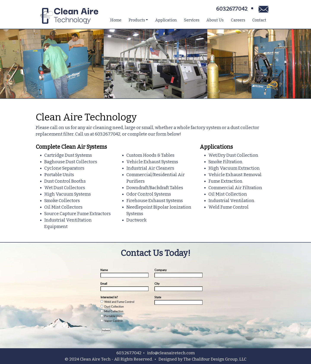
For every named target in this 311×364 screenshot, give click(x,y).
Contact (259, 20)
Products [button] (137, 20)
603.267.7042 (232, 9)
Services (191, 20)
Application (166, 20)
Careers (238, 20)
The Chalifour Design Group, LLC (214, 359)
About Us (215, 20)
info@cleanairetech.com (171, 352)
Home (115, 20)
